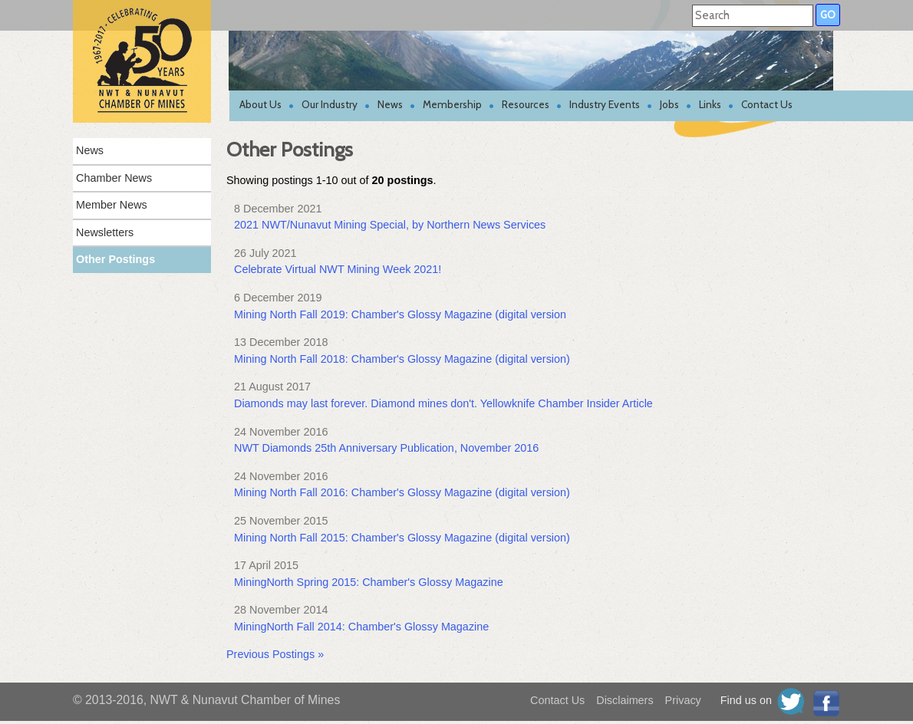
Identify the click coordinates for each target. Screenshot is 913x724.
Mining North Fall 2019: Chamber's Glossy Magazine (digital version (400, 314)
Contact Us (767, 104)
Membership (452, 104)
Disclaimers (624, 700)
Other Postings (115, 259)
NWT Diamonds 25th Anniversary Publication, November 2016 (386, 448)
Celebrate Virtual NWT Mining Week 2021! (337, 269)
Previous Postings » (275, 654)
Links (710, 104)
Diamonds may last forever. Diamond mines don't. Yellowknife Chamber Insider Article (443, 403)
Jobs (669, 104)
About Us (260, 104)
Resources (525, 104)
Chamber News (114, 178)
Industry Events (604, 104)
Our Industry (330, 104)
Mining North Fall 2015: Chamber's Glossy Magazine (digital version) (402, 537)
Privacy (683, 700)
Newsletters (104, 232)
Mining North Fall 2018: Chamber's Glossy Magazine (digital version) (402, 359)
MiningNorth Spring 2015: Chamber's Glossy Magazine (368, 582)
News (390, 104)
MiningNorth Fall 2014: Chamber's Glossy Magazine (361, 626)
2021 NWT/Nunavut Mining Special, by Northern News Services (389, 225)
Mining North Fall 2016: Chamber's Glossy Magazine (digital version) (402, 492)
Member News (111, 205)
